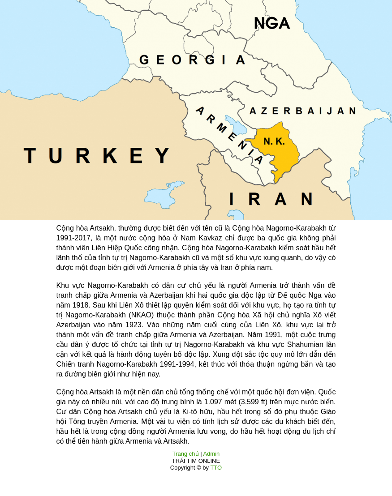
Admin (211, 453)
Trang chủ (185, 453)
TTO (215, 467)
